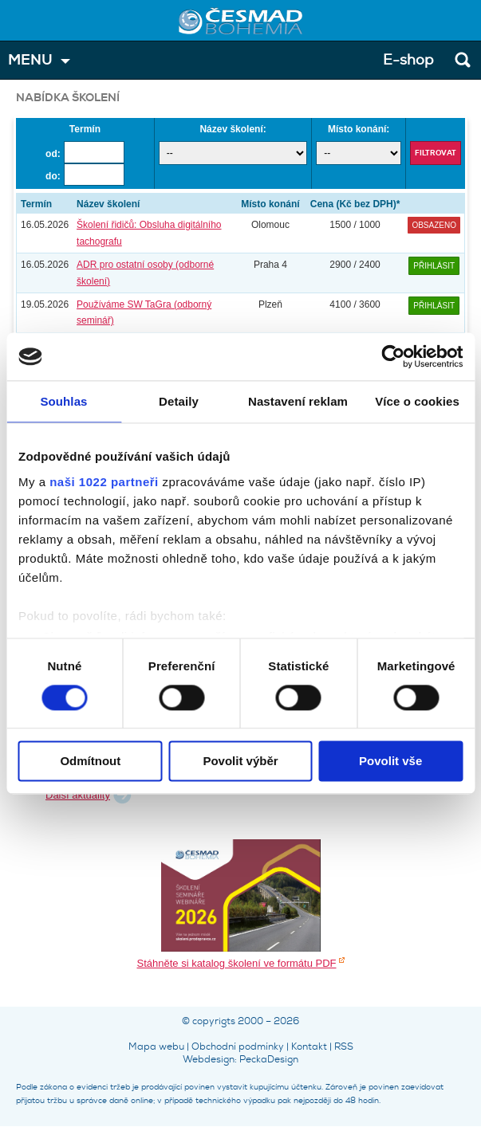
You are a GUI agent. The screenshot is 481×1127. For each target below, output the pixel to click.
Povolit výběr (240, 761)
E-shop (408, 60)
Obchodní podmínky (237, 1046)
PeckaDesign (268, 1059)
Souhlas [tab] (63, 401)
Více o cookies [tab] (417, 401)
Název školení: (232, 129)
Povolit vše (390, 761)
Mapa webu (156, 1046)
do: (53, 176)
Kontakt (309, 1046)
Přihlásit (434, 265)
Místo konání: (358, 129)
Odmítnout (90, 761)
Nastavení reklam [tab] (298, 401)
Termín (85, 129)
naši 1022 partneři (104, 482)
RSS (343, 1046)
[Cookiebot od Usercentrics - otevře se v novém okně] (393, 356)
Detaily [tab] (179, 401)
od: (53, 153)
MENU (30, 60)
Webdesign (209, 1059)
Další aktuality (77, 795)
